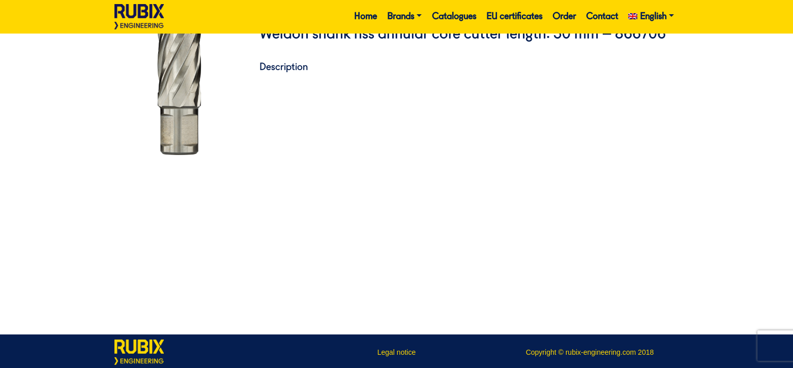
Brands (400, 16)
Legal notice (396, 352)
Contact (602, 16)
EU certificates (514, 16)
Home (365, 16)
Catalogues (454, 16)
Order (564, 16)
